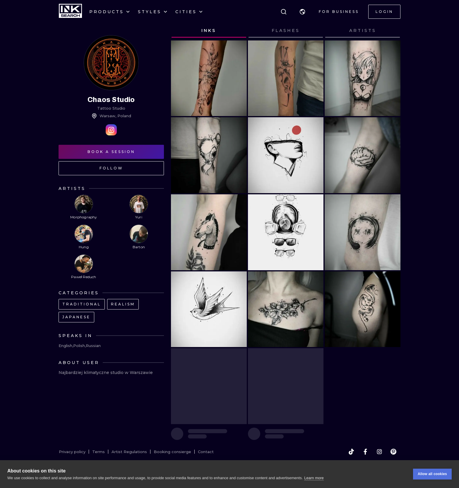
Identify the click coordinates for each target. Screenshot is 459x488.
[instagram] (379, 452)
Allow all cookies (432, 474)
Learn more (313, 478)
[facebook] (365, 452)
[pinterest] (393, 452)
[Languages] (302, 12)
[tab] (209, 31)
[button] (302, 12)
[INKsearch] (70, 12)
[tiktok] (351, 452)
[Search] (284, 12)
